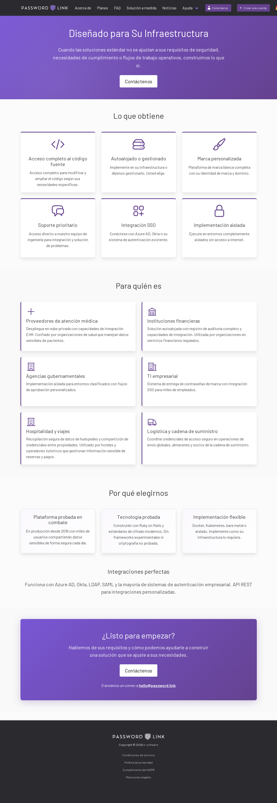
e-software (150, 744)
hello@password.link (157, 685)
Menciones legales (138, 777)
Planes (102, 7)
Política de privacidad (138, 762)
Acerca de (83, 7)
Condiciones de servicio (138, 755)
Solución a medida (141, 7)
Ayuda (187, 7)
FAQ (117, 7)
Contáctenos (138, 81)
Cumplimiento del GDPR (139, 769)
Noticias (169, 7)
